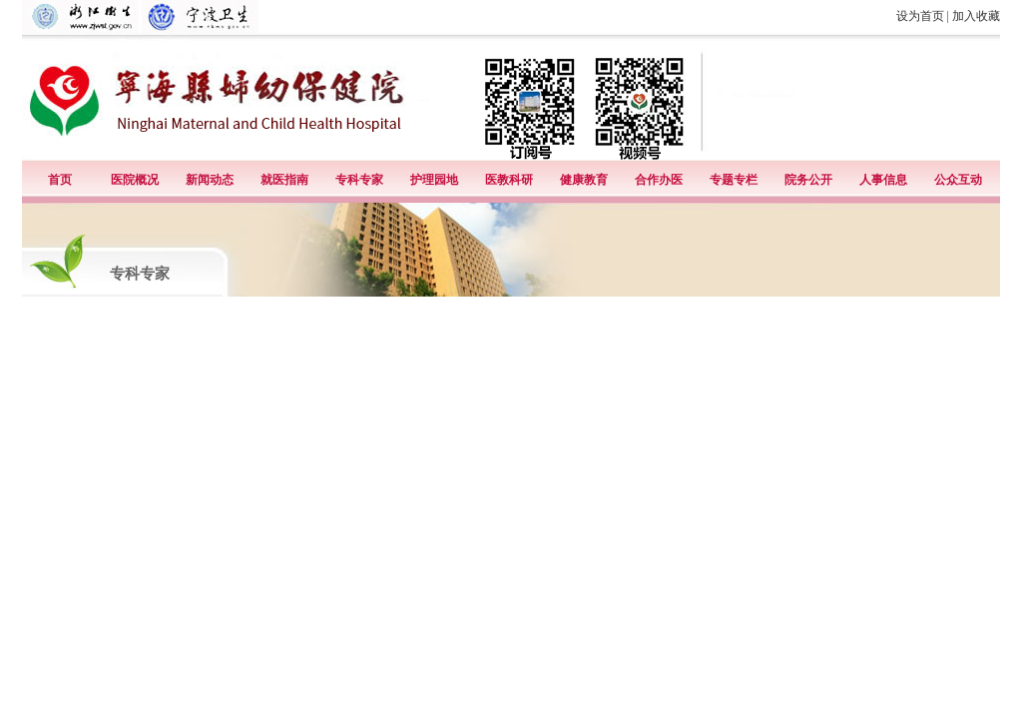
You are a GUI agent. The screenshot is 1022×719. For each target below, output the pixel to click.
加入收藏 (976, 16)
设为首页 (920, 16)
